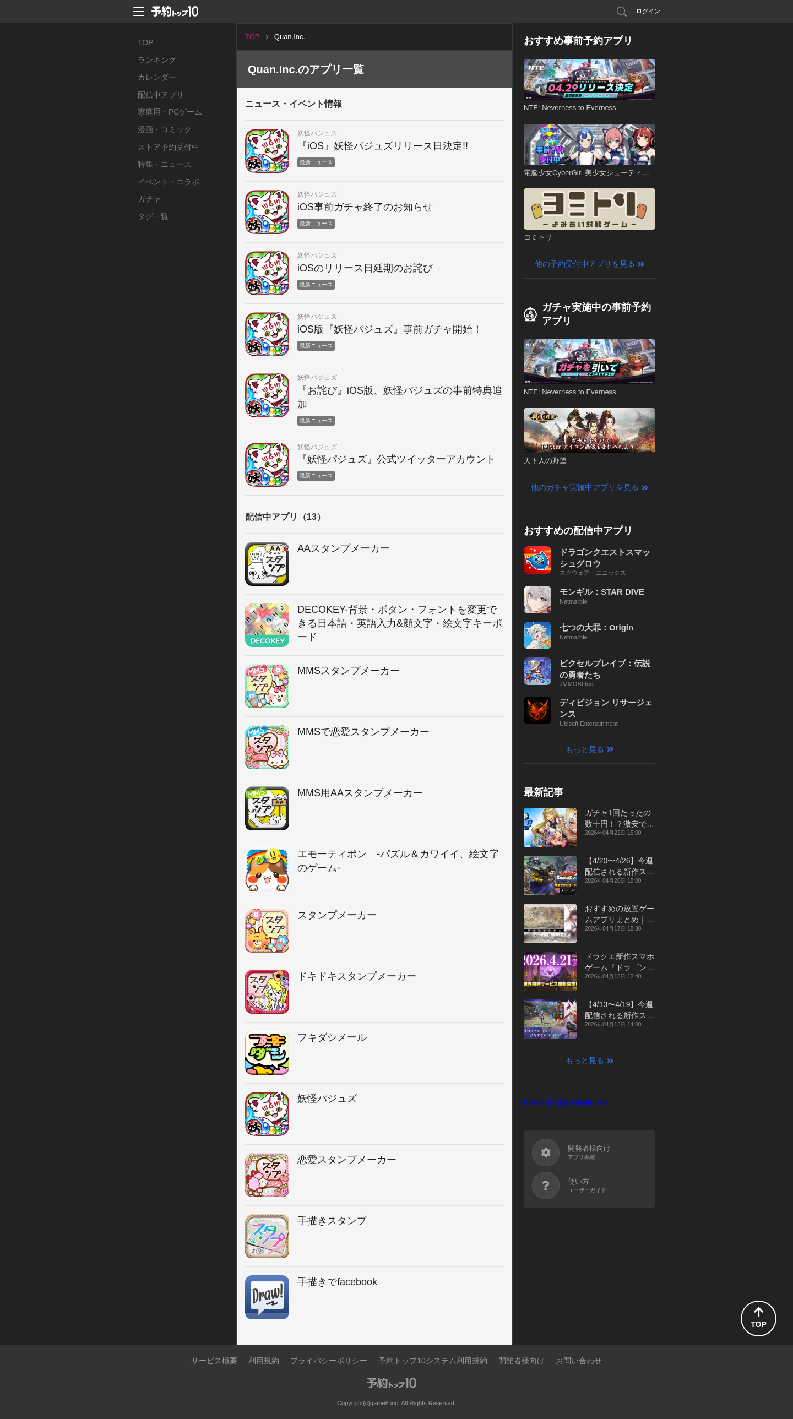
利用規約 (263, 1360)
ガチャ (149, 198)
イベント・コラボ (168, 181)
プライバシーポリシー (328, 1360)
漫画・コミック (165, 129)
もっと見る (585, 749)
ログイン (648, 11)
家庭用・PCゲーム (170, 111)
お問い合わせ (579, 1360)
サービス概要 (214, 1360)
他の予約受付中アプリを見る (585, 263)
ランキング (157, 60)
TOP (146, 42)
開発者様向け (521, 1360)
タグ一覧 (153, 216)
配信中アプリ (161, 94)
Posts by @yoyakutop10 (565, 1102)
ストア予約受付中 (168, 147)
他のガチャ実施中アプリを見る (585, 487)
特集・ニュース (165, 164)
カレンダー (157, 77)
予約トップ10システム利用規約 (432, 1360)
